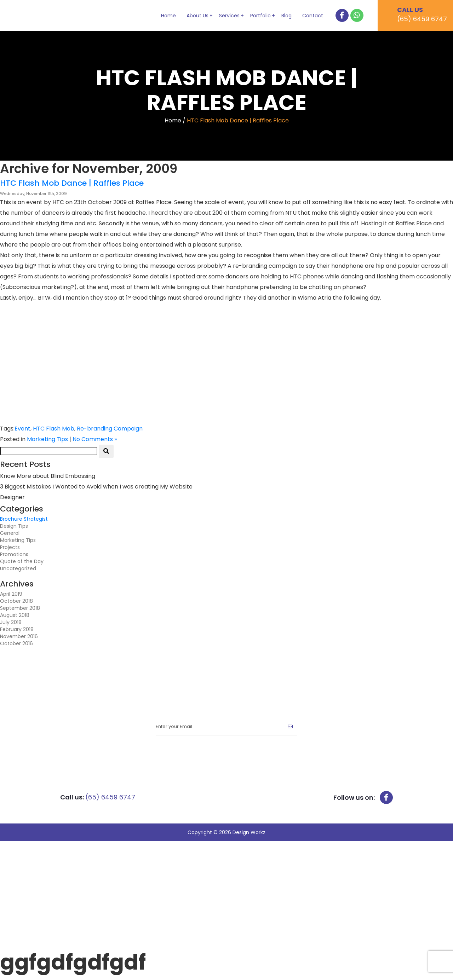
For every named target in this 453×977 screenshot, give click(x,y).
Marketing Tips (47, 439)
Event (22, 428)
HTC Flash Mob (53, 428)
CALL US (425, 14)
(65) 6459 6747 (110, 797)
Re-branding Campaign (110, 428)
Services (229, 15)
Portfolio (260, 15)
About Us (197, 15)
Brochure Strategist (24, 518)
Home (168, 15)
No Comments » (95, 439)
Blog (286, 15)
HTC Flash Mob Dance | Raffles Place (72, 183)
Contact (312, 15)
